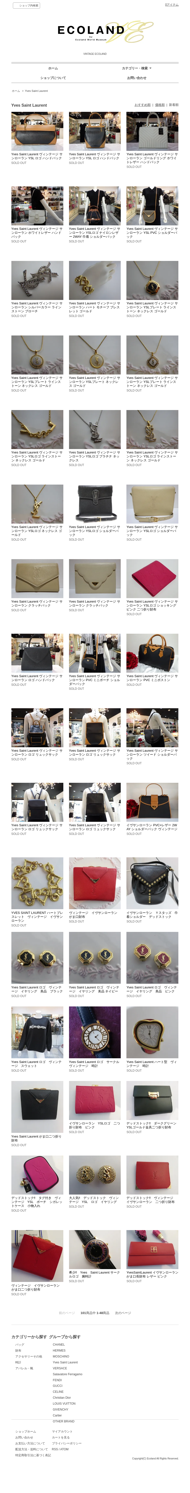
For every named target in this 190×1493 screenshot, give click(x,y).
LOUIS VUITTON (108, 1403)
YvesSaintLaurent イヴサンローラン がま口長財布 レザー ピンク (152, 1274)
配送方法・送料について (31, 1465)
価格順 (160, 105)
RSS (100, 1465)
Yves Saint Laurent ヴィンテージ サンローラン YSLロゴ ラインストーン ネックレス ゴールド (37, 456)
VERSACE (104, 1368)
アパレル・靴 (24, 1368)
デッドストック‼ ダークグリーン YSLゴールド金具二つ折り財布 (153, 1125)
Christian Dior (106, 1397)
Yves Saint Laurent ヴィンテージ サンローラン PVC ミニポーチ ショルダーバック (94, 680)
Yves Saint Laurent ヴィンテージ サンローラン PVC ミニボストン (152, 678)
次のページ (123, 1313)
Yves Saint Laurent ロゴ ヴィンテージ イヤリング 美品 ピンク (151, 989)
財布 (18, 1350)
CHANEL (103, 1344)
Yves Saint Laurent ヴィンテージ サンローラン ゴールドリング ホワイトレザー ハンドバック (152, 158)
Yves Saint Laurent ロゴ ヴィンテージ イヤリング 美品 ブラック (37, 989)
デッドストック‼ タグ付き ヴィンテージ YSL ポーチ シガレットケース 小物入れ (36, 1202)
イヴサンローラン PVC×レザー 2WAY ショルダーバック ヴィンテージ (151, 827)
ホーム (53, 68)
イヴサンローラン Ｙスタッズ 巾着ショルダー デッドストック (152, 915)
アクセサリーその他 (28, 1356)
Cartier (101, 1415)
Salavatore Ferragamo (112, 1374)
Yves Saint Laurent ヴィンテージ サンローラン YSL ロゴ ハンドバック (37, 156)
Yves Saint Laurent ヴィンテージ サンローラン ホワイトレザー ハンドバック (37, 232)
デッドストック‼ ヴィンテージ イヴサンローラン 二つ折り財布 (151, 1200)
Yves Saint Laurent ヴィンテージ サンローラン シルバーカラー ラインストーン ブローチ (37, 307)
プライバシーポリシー (112, 1459)
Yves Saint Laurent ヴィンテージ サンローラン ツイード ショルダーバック (152, 754)
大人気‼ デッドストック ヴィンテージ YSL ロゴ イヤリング (94, 1200)
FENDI (101, 1380)
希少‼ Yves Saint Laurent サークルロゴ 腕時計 (94, 1274)
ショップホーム (25, 1447)
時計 (18, 1362)
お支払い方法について (30, 1459)
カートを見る (106, 1453)
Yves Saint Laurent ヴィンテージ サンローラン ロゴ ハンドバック (37, 678)
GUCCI (102, 1386)
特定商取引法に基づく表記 (33, 1471)
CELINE (102, 1392)
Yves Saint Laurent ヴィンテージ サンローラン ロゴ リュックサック (37, 752)
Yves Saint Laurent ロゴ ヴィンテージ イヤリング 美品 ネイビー (94, 989)
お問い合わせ (136, 78)
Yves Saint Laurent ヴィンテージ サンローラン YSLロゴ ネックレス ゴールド (37, 531)
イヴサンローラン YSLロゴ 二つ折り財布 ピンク (94, 1125)
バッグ (19, 1344)
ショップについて (53, 78)
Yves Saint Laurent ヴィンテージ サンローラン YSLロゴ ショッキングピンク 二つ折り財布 (152, 605)
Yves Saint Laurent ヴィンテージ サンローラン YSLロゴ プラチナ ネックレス (94, 456)
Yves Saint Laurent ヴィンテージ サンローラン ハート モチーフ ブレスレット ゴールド (94, 307)
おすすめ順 (143, 105)
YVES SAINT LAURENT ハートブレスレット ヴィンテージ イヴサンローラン (37, 917)
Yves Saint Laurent (36, 90)
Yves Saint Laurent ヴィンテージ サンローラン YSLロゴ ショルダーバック (94, 531)
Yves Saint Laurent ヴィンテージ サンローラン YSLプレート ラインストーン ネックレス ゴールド (152, 307)
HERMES (103, 1350)
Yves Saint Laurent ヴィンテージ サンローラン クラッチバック (37, 603)
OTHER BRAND (108, 1421)
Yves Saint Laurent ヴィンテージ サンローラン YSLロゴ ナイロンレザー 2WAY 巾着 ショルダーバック (94, 232)
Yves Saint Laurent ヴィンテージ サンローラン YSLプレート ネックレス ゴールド (94, 382)
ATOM (110, 1465)
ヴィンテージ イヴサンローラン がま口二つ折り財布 (37, 1287)
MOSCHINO (105, 1356)
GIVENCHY (105, 1409)
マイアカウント (107, 1447)
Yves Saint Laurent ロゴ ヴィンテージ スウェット (36, 1064)
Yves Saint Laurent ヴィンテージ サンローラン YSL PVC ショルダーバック (152, 232)
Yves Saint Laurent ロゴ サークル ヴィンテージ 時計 (96, 1064)
